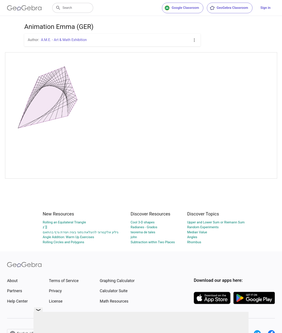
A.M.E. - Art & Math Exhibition (64, 40)
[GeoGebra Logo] (24, 8)
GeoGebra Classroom (229, 8)
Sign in (265, 8)
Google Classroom (182, 8)
